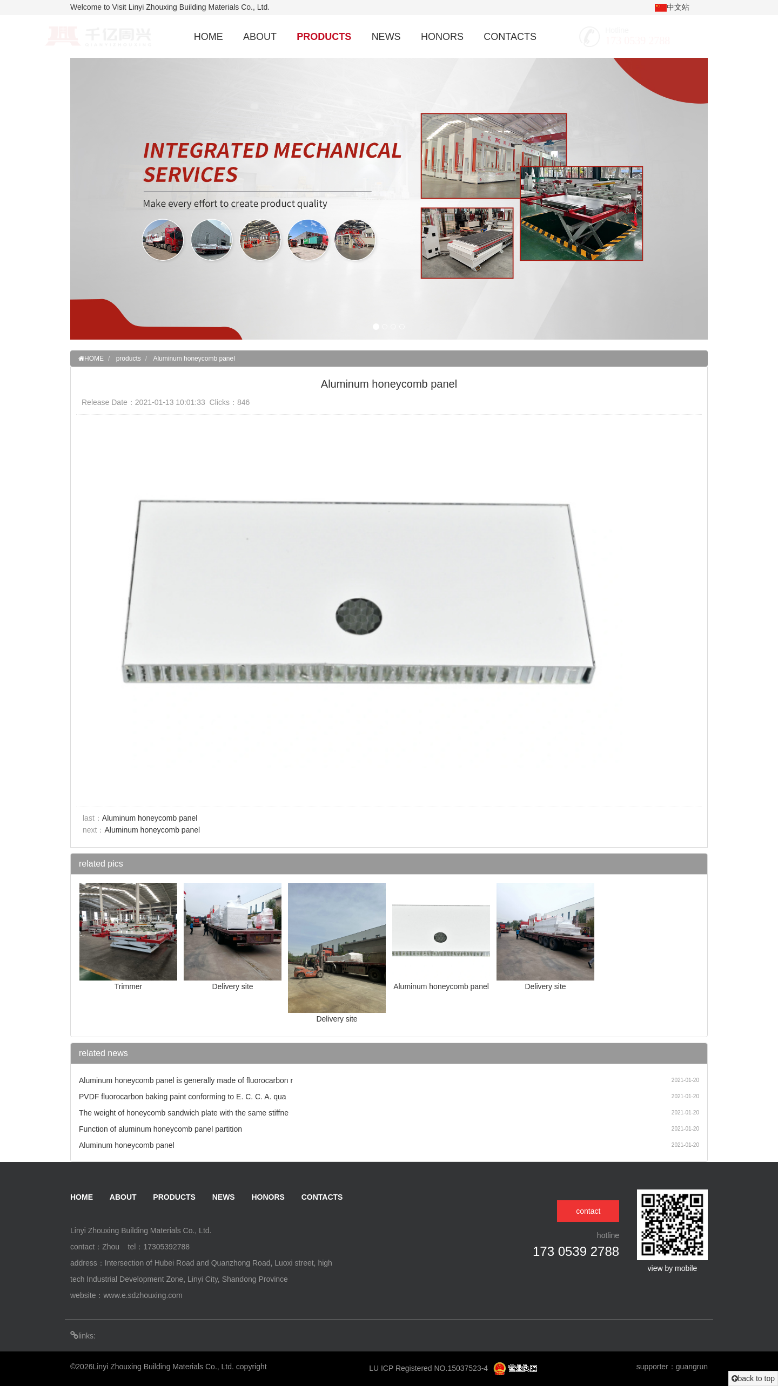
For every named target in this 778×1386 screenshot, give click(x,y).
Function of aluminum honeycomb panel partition (160, 1129)
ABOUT (260, 36)
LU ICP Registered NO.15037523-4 (429, 1368)
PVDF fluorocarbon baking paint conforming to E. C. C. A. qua (182, 1096)
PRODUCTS (324, 36)
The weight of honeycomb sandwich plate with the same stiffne (184, 1112)
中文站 (672, 7)
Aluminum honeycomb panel (193, 358)
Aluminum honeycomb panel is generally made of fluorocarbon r (186, 1080)
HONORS (442, 36)
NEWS (386, 36)
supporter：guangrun (672, 1366)
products (128, 358)
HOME (208, 36)
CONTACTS (510, 36)
